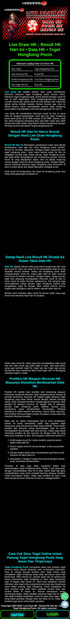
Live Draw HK (13, 92)
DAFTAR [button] (17, 615)
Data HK (9, 266)
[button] (65, 604)
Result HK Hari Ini (14, 145)
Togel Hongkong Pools (17, 567)
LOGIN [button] (52, 614)
